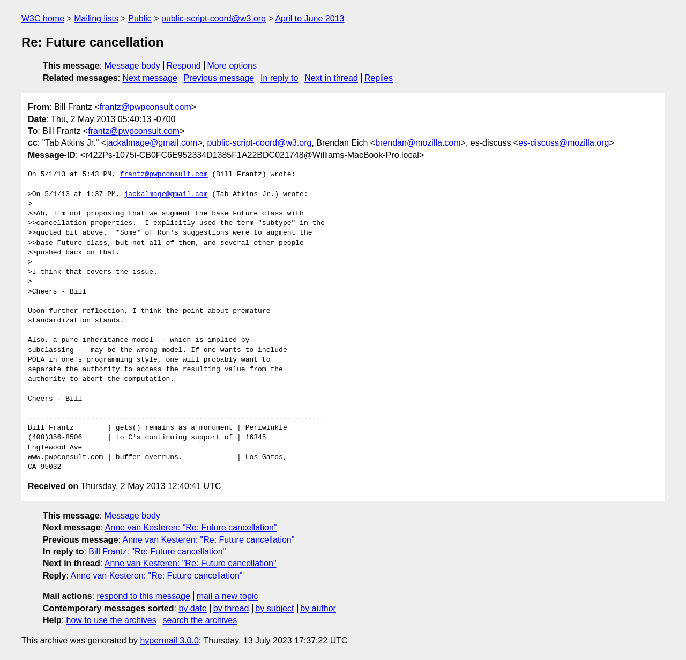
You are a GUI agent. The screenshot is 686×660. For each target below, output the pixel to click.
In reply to (279, 77)
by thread (231, 608)
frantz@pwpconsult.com (145, 106)
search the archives (200, 620)
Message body (132, 65)
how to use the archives (111, 620)
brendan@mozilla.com (417, 142)
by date (192, 608)
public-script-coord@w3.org (213, 18)
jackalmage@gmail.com (151, 142)
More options (232, 65)
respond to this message (143, 596)
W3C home (42, 18)
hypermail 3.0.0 (169, 640)
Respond (184, 65)
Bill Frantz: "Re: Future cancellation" (157, 551)
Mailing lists (96, 18)
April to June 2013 (309, 18)
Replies (378, 77)
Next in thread (331, 77)
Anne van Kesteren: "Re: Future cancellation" (191, 527)
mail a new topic (227, 596)
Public (140, 18)
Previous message (219, 77)
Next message (150, 77)
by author (318, 608)
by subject (274, 608)
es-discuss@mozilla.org (563, 142)
